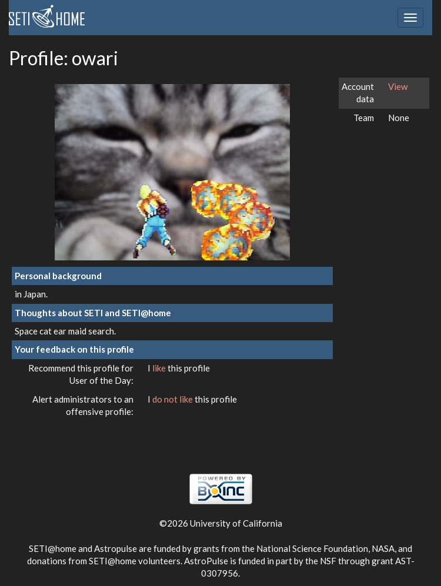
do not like (173, 399)
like (160, 368)
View (397, 86)
